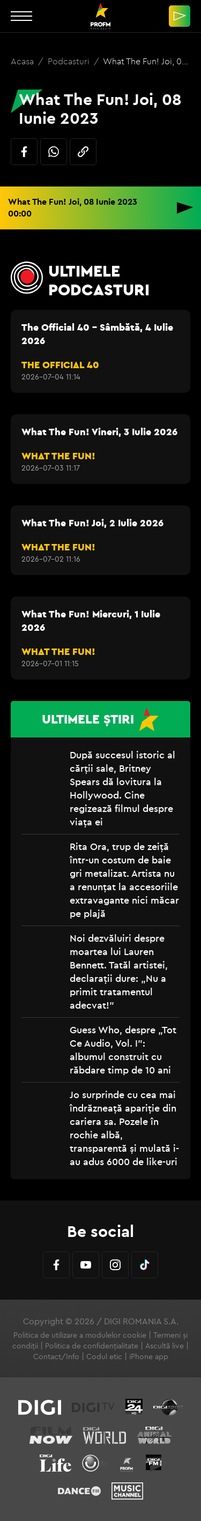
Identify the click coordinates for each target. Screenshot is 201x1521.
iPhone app (148, 1356)
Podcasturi (70, 61)
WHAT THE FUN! (58, 456)
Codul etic (104, 1356)
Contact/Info (56, 1356)
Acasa (23, 61)
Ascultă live (164, 1346)
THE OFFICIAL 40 (60, 365)
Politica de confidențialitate (91, 1346)
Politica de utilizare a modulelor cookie (79, 1335)
